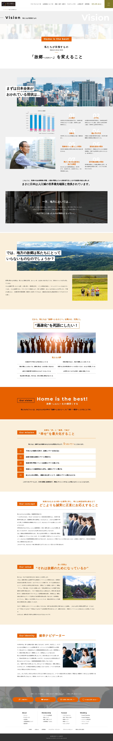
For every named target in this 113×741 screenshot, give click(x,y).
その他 (90, 699)
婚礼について (46, 717)
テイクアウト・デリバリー (54, 729)
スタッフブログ (66, 723)
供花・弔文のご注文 (67, 717)
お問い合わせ (97, 4)
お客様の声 (80, 4)
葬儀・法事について (47, 719)
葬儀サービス (66, 719)
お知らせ (37, 729)
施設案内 (25, 723)
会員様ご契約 (68, 699)
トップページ (5, 9)
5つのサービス (27, 717)
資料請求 (46, 699)
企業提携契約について (28, 721)
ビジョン (25, 715)
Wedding (83, 713)
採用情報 (87, 4)
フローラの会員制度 (47, 715)
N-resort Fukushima (86, 715)
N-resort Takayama (86, 717)
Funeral (64, 713)
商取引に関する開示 (80, 729)
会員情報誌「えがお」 (48, 721)
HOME (30, 729)
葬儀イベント (66, 721)
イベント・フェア (85, 721)
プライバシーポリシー (68, 729)
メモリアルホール (66, 715)
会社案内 (25, 719)
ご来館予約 (24, 699)
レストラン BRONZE (86, 719)
